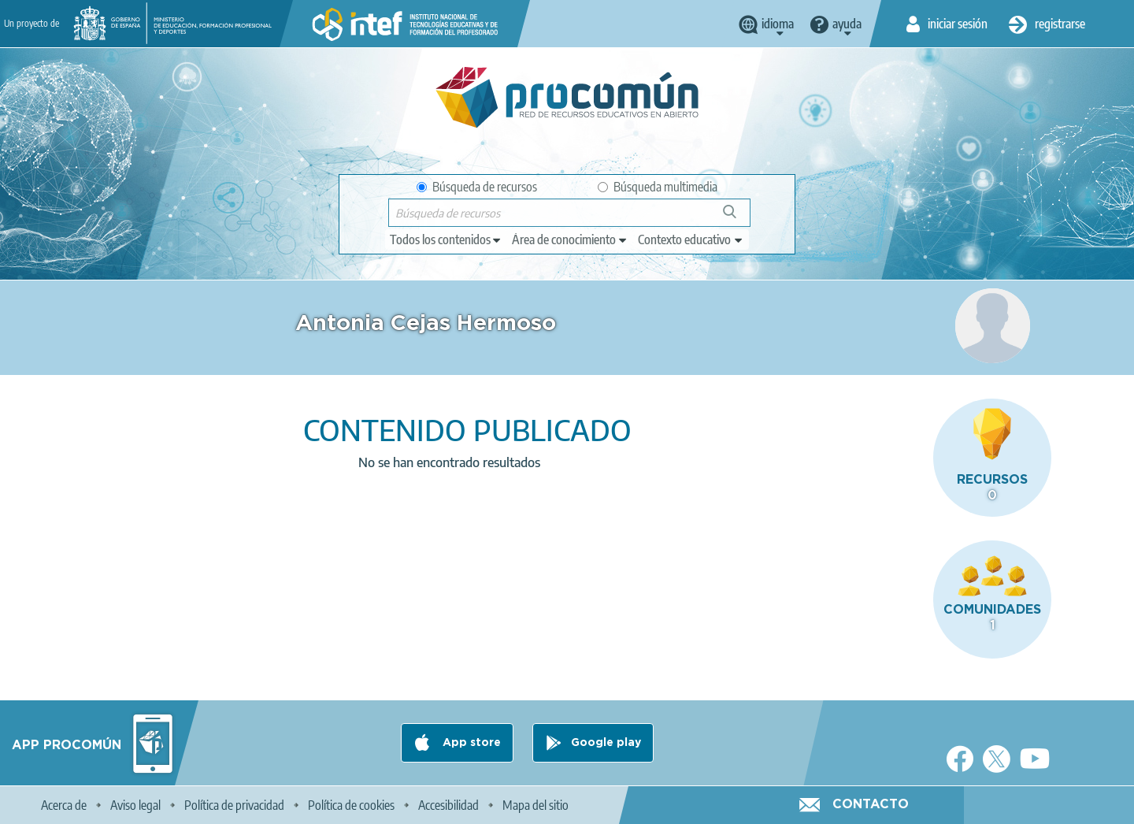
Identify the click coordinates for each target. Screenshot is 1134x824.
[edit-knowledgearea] (570, 239)
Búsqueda (738, 217)
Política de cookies (351, 805)
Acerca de (64, 805)
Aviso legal (135, 805)
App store (470, 743)
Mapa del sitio (535, 805)
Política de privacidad (234, 805)
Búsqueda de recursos (477, 187)
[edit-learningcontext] (691, 239)
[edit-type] (446, 239)
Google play (606, 743)
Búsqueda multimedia (657, 187)
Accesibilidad (448, 805)
